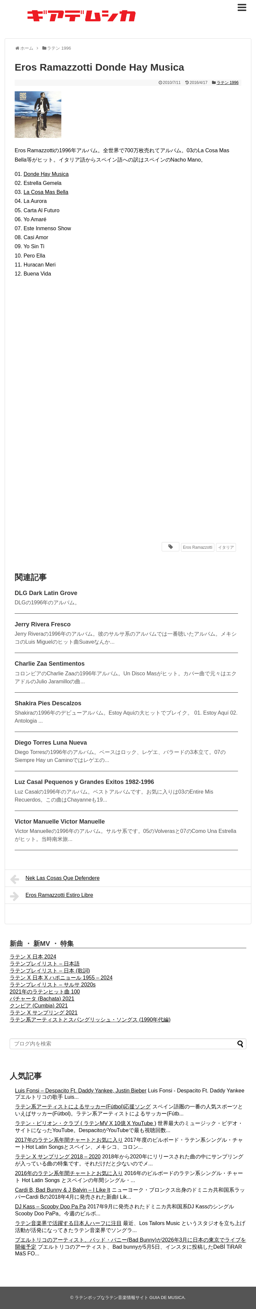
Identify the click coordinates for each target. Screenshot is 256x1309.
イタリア (226, 547)
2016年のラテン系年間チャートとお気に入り (69, 1173)
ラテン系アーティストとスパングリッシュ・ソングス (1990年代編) (90, 1019)
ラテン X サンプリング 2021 (44, 1012)
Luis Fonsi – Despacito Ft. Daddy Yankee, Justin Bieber (80, 1090)
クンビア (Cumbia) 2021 (39, 1005)
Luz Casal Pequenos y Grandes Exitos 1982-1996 (84, 782)
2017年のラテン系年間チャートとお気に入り (69, 1140)
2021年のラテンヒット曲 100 (45, 991)
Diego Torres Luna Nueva (51, 742)
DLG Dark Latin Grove (46, 593)
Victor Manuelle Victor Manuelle (60, 821)
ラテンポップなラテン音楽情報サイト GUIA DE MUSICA (130, 1297)
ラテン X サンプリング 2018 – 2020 (58, 1156)
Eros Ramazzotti (197, 547)
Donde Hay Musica (46, 174)
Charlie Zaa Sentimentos (50, 663)
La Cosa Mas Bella (46, 192)
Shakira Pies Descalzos (48, 703)
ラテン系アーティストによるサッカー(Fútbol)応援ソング (83, 1106)
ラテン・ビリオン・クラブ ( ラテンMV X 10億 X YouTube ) (85, 1123)
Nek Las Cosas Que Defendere (55, 879)
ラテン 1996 (228, 82)
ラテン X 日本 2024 (33, 957)
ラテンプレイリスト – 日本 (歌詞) (50, 971)
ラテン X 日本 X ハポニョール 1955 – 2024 (61, 978)
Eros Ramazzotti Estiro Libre (51, 896)
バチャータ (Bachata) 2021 (42, 998)
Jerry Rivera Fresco (43, 624)
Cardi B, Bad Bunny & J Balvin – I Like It (62, 1190)
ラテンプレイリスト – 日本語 (45, 964)
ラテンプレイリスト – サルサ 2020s (53, 984)
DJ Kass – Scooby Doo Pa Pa (50, 1206)
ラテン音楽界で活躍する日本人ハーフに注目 (68, 1223)
